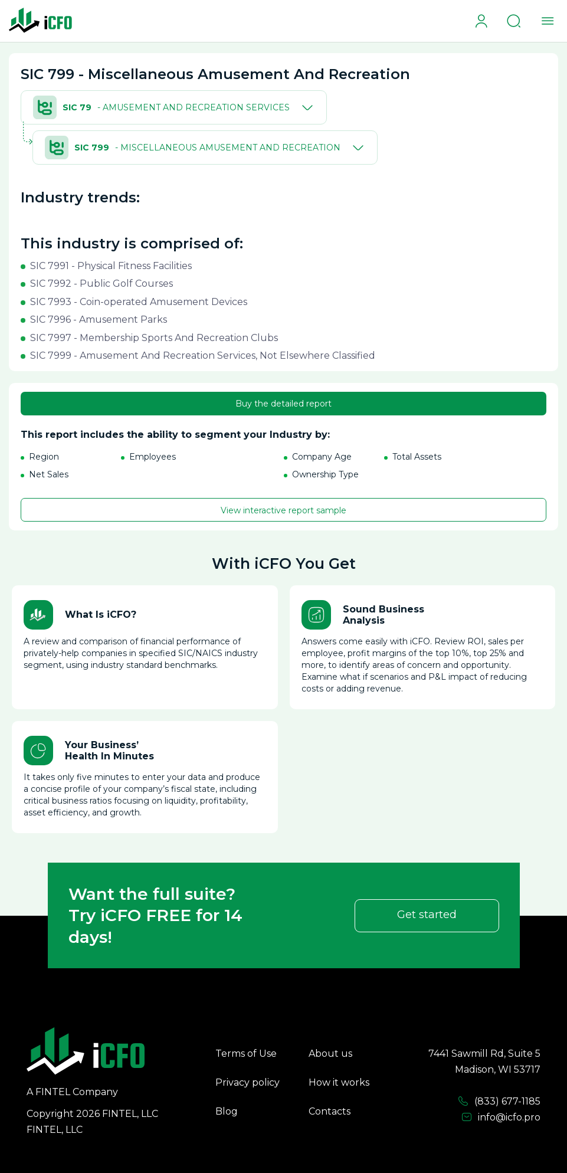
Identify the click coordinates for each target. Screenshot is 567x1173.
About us (330, 1053)
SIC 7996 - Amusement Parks (98, 319)
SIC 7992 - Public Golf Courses (101, 283)
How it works (339, 1082)
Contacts (329, 1111)
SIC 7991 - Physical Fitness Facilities (111, 265)
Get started (427, 914)
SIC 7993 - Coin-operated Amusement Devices (138, 301)
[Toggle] (305, 107)
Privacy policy (247, 1082)
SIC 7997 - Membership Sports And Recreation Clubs (154, 337)
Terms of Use (246, 1053)
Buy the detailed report (283, 403)
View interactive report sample (283, 510)
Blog (226, 1111)
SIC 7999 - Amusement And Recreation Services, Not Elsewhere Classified (202, 355)
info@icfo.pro (500, 1117)
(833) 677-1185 (499, 1102)
